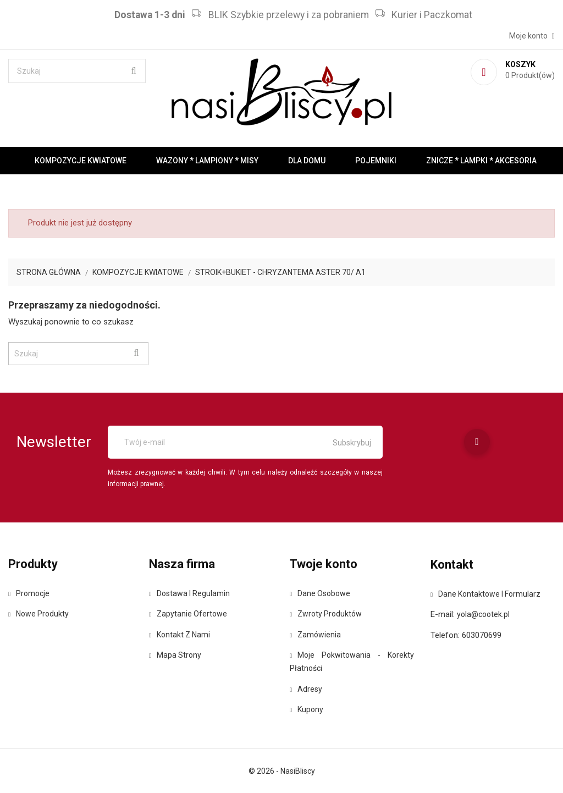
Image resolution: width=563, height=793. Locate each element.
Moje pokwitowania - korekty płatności (352, 662)
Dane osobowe (320, 593)
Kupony (306, 709)
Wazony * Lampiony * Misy (207, 160)
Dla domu (306, 160)
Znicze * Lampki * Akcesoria (481, 160)
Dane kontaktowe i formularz (485, 594)
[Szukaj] (77, 71)
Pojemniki (375, 160)
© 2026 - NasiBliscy (282, 771)
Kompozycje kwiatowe (80, 160)
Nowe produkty (38, 613)
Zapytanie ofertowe (188, 613)
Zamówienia (315, 634)
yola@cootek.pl (483, 614)
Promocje (28, 593)
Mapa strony (175, 655)
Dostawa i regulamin (189, 593)
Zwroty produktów (326, 613)
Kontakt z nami (179, 634)
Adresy (306, 689)
